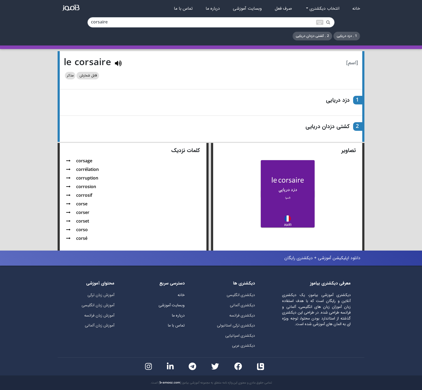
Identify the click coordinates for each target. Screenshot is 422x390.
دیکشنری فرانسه (242, 315)
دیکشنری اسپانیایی (240, 336)
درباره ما (213, 8)
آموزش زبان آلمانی (99, 325)
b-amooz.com (170, 382)
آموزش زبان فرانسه (99, 315)
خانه (356, 8)
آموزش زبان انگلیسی (98, 305)
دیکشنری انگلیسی (241, 295)
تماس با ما (183, 8)
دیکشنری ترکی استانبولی (236, 325)
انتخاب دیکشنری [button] (323, 8)
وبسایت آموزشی (247, 8)
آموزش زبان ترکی (100, 295)
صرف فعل (283, 8)
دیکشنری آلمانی (242, 305)
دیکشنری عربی (243, 346)
